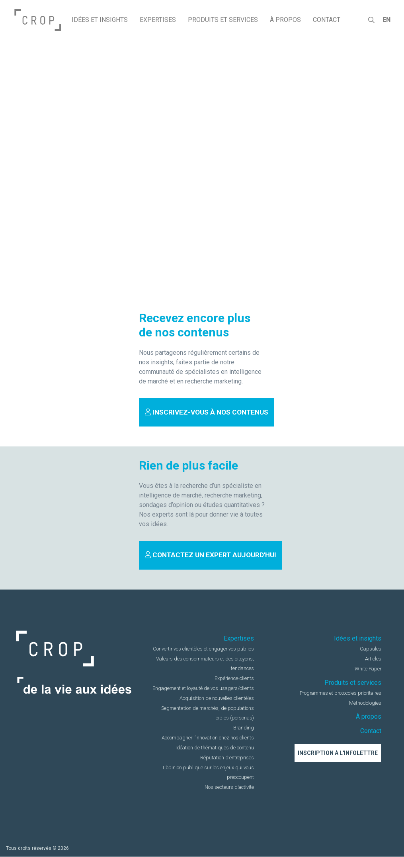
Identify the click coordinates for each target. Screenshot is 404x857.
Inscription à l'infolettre (338, 753)
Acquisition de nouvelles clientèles (217, 699)
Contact (370, 731)
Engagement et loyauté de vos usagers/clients (204, 689)
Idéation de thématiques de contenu (215, 748)
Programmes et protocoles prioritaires (341, 693)
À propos (368, 717)
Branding (244, 728)
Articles (373, 659)
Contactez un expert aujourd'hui (211, 555)
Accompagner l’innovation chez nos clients (208, 738)
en (386, 20)
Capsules (370, 649)
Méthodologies (365, 703)
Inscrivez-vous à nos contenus (207, 412)
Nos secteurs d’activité (229, 787)
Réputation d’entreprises (227, 758)
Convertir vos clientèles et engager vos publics (203, 649)
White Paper (368, 669)
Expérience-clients (234, 679)
